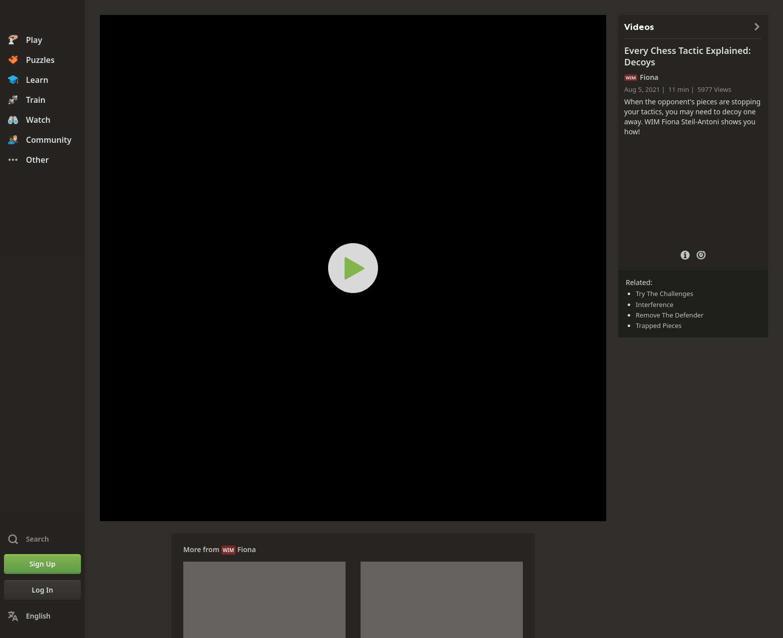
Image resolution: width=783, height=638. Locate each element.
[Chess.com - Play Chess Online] (42, 17)
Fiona (246, 549)
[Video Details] (685, 254)
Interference (655, 304)
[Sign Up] (42, 564)
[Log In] (42, 590)
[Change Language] (42, 616)
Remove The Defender (670, 315)
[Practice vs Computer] (701, 254)
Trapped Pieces (659, 325)
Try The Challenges (664, 293)
